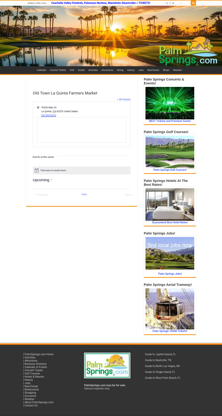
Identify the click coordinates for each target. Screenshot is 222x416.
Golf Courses (32, 373)
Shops (166, 70)
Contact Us (31, 405)
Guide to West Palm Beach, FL (163, 377)
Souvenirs (30, 395)
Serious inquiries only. (97, 388)
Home (30, 69)
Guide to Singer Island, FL (160, 372)
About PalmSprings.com (39, 402)
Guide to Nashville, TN (158, 360)
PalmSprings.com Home (39, 354)
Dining (120, 70)
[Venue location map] (81, 129)
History (131, 70)
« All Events (124, 99)
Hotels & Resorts (34, 376)
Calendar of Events (36, 367)
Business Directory (36, 363)
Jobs (141, 70)
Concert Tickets (58, 70)
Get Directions (48, 115)
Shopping (30, 392)
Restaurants (32, 389)
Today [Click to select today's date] (84, 194)
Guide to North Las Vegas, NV (162, 366)
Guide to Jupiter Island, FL (160, 354)
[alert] (82, 170)
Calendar (41, 70)
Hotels (81, 70)
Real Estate (153, 70)
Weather (177, 70)
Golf (72, 70)
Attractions (107, 70)
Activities (93, 70)
